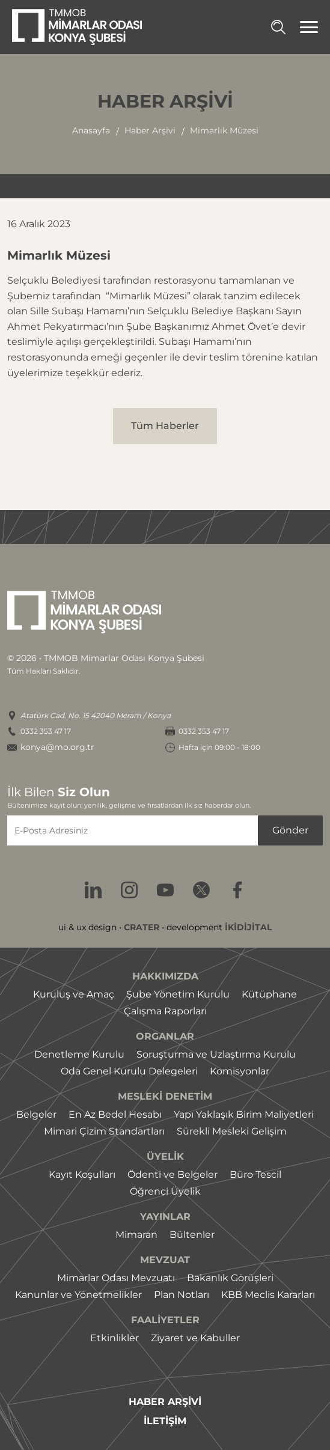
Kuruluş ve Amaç (73, 994)
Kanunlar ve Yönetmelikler (78, 1294)
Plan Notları (181, 1294)
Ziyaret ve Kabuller (195, 1338)
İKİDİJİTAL (248, 927)
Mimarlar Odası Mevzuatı (116, 1278)
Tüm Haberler (165, 425)
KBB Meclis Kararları (268, 1294)
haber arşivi (150, 131)
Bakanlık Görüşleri (230, 1278)
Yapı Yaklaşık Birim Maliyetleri (244, 1114)
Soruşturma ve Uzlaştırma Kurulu (216, 1054)
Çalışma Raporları (165, 1011)
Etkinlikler (114, 1338)
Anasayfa (91, 131)
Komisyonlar (239, 1071)
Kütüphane (269, 994)
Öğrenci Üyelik (165, 1191)
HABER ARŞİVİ (165, 1402)
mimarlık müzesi (224, 131)
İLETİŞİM (165, 1421)
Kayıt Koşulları (82, 1174)
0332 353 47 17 (45, 731)
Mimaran (136, 1234)
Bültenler (192, 1234)
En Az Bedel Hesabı (115, 1114)
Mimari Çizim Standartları (104, 1131)
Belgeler (36, 1114)
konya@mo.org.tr (57, 747)
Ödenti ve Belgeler (172, 1174)
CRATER (141, 927)
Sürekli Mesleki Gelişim (232, 1131)
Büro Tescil (255, 1174)
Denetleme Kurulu (79, 1054)
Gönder (290, 830)
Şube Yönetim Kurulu (178, 994)
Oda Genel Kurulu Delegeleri (129, 1071)
